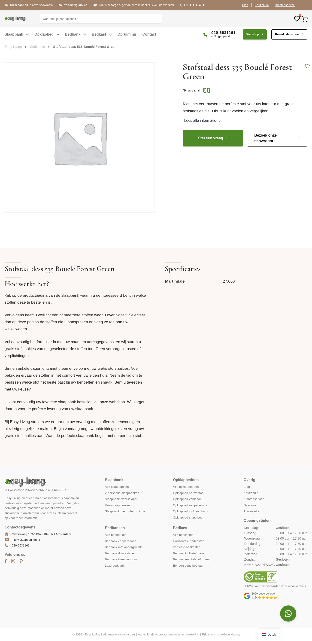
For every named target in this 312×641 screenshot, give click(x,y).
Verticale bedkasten (186, 547)
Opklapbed (44, 34)
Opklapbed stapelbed (188, 517)
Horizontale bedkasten (188, 541)
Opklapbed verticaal (187, 499)
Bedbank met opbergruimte (124, 547)
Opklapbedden (186, 480)
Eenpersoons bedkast (188, 565)
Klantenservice (285, 5)
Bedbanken (115, 528)
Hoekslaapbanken (117, 505)
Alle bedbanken (116, 535)
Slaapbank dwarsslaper (121, 499)
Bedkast (99, 34)
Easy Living (13, 47)
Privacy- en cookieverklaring (221, 634)
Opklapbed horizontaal (188, 493)
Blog (245, 5)
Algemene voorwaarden (119, 634)
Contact (149, 34)
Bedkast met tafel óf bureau (192, 559)
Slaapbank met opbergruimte (125, 511)
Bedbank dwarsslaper (120, 553)
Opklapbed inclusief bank (190, 511)
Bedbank (73, 34)
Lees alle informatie (200, 120)
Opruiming (127, 34)
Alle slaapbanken (117, 486)
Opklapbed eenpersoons (190, 505)
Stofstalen (37, 47)
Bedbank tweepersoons (121, 559)
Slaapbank (14, 34)
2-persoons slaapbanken (122, 493)
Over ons (250, 505)
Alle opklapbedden (186, 486)
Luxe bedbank (114, 565)
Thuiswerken (252, 511)
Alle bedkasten (183, 535)
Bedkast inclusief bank (188, 553)
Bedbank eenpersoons (120, 541)
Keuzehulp (262, 5)
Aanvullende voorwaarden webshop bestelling (168, 634)
